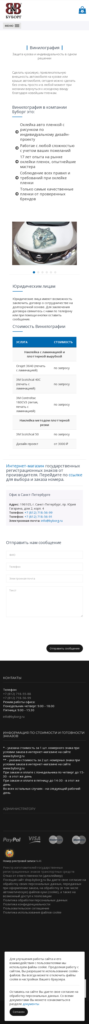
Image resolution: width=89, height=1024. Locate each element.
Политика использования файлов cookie (32, 912)
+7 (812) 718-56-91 (39, 516)
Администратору (19, 809)
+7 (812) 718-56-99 (39, 512)
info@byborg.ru (52, 521)
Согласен (19, 1012)
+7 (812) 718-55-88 (17, 694)
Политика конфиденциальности (26, 904)
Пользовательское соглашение (26, 908)
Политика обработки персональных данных (35, 900)
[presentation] (37, 629)
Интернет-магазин (25, 466)
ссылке (75, 475)
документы (31, 1004)
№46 (38, 861)
